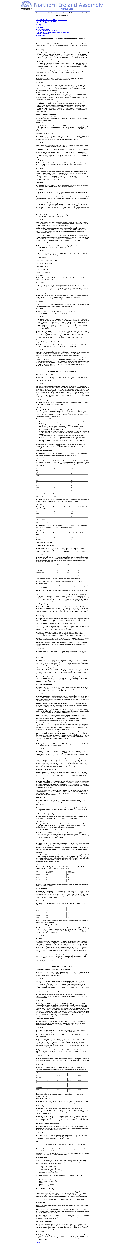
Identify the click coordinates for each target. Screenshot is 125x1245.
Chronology (71, 12)
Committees (43, 12)
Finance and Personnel (42, 29)
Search (87, 12)
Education (38, 24)
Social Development (41, 35)
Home (37, 12)
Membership (50, 12)
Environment (39, 27)
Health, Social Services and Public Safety (47, 30)
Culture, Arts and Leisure (43, 23)
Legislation (64, 12)
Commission (78, 12)
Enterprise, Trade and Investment (45, 26)
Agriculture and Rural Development (46, 21)
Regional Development (42, 33)
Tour (83, 12)
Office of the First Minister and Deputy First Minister (51, 20)
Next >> (38, 1242)
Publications (57, 12)
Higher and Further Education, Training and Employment (52, 32)
